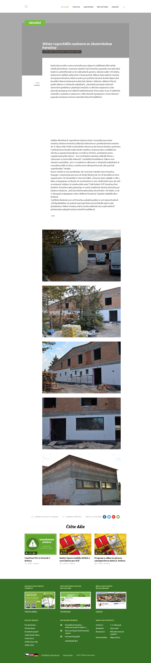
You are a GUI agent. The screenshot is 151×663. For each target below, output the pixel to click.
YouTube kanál (65, 612)
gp (114, 517)
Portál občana (30, 625)
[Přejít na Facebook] (111, 600)
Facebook (99, 612)
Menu (26, 6)
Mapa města (115, 637)
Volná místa (29, 638)
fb (104, 517)
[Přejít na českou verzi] (27, 655)
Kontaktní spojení (31, 632)
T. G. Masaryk (115, 625)
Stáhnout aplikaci (31, 612)
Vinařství (99, 625)
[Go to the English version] (31, 655)
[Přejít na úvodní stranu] (44, 7)
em (118, 517)
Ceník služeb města (32, 635)
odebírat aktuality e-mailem (46, 517)
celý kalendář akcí (71, 641)
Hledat (124, 7)
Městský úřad (102, 7)
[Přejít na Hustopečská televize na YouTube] (75, 600)
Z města (37, 85)
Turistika (76, 7)
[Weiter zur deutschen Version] (36, 655)
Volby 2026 (29, 645)
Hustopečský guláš (72, 636)
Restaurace (100, 632)
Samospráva (88, 7)
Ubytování (114, 628)
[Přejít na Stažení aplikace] (40, 600)
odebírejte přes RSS (73, 517)
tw (109, 517)
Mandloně (100, 628)
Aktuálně (65, 7)
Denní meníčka (101, 637)
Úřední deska (30, 628)
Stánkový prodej (31, 642)
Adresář (115, 7)
